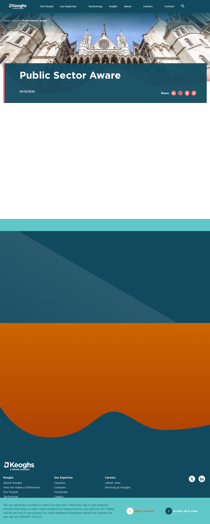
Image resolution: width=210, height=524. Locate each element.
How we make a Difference (21, 487)
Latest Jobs (112, 483)
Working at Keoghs (117, 487)
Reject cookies (143, 510)
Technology (10, 496)
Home (6, 20)
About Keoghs (12, 483)
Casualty (59, 483)
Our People (10, 492)
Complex (60, 487)
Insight (16, 20)
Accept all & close (186, 510)
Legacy (58, 496)
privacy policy (31, 516)
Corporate (61, 492)
